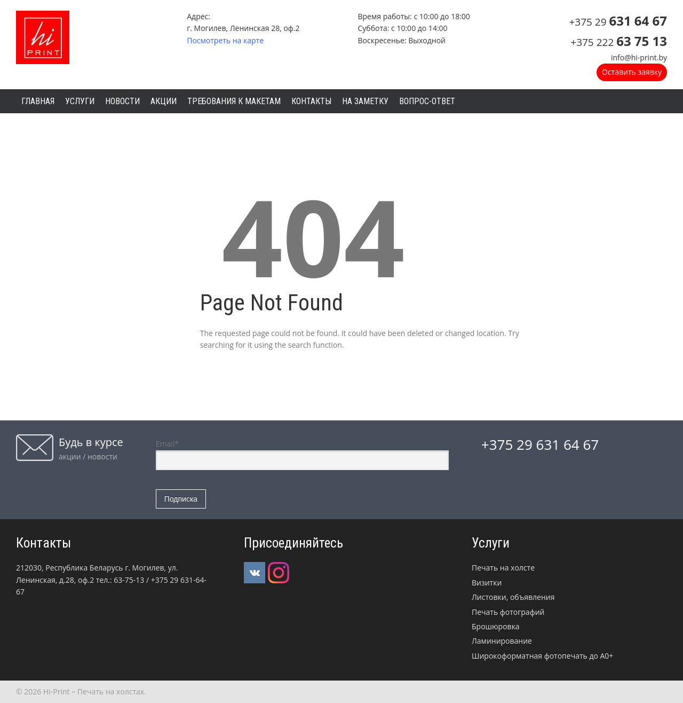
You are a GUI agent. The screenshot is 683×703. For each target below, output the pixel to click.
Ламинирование (502, 641)
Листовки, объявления (513, 597)
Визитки (487, 582)
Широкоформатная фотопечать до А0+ (542, 656)
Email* (302, 454)
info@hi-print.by (639, 57)
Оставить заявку (632, 72)
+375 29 (618, 22)
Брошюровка (496, 626)
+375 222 (618, 42)
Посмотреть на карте (225, 40)
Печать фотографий (508, 612)
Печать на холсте (503, 568)
